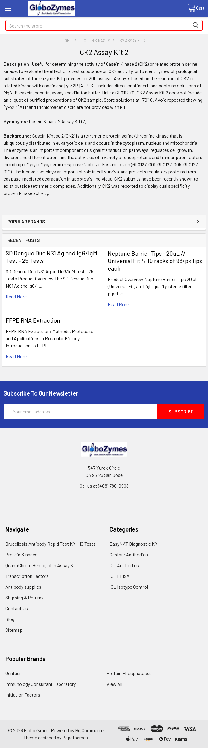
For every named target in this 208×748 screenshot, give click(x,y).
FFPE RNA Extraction (33, 320)
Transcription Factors (27, 576)
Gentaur (13, 673)
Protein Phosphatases (129, 673)
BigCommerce (89, 730)
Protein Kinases (21, 554)
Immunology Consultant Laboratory (40, 684)
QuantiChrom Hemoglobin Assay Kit (40, 565)
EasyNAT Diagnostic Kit (134, 544)
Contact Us (16, 608)
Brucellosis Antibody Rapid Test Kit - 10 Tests (50, 544)
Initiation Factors (22, 694)
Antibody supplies (23, 587)
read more (16, 296)
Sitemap (13, 630)
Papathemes (75, 737)
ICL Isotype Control (129, 587)
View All (114, 684)
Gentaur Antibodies (129, 554)
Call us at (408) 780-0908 (104, 486)
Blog (9, 619)
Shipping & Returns (24, 597)
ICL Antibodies (124, 565)
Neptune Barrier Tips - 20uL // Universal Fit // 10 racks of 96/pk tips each (155, 261)
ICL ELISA (120, 576)
